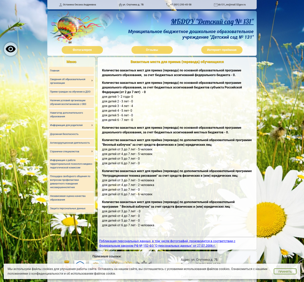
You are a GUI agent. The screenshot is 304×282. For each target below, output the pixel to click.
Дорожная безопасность (64, 134)
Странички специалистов (64, 151)
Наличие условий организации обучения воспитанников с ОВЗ (68, 102)
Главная (54, 70)
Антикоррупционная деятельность (70, 142)
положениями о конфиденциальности (35, 273)
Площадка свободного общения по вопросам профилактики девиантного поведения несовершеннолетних (70, 182)
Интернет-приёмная (222, 50)
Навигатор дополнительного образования (66, 114)
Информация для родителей (66, 125)
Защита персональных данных (68, 208)
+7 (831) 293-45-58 (180, 4)
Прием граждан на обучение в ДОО (70, 91)
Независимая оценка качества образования (68, 198)
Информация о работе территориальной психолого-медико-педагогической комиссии (70, 164)
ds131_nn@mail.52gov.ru (232, 4)
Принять (285, 271)
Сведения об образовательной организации (68, 81)
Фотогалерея (82, 50)
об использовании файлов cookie (90, 273)
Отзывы (152, 50)
